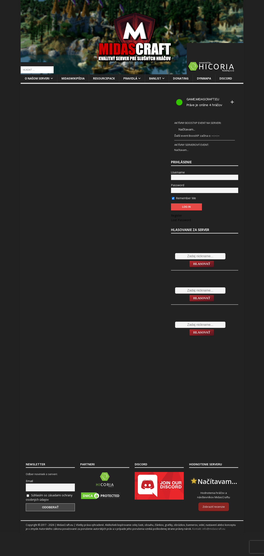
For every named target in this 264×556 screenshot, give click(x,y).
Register (176, 216)
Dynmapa (208, 79)
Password (177, 185)
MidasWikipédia (75, 79)
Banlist (159, 79)
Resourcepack (106, 79)
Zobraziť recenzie (214, 507)
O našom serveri (38, 79)
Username (178, 172)
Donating (185, 79)
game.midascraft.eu (202, 99)
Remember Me (184, 198)
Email (29, 481)
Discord (230, 79)
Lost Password (181, 220)
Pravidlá (133, 79)
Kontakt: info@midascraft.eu (208, 529)
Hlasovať (201, 264)
